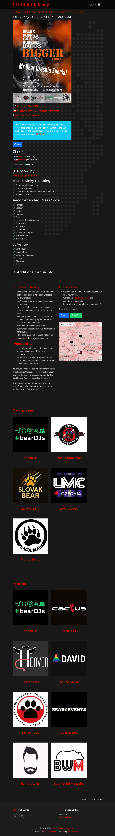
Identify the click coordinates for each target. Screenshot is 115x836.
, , (39, 111)
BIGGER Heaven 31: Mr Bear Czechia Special (54, 11)
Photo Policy (23, 344)
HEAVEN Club (28, 106)
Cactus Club (69, 631)
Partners (20, 584)
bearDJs (29, 165)
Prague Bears (30, 559)
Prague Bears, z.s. (26, 176)
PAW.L (21, 156)
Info (17, 144)
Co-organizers (24, 410)
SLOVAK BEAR (30, 508)
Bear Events (69, 732)
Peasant (22, 160)
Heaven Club (30, 682)
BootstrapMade (50, 832)
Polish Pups (30, 732)
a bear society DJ (81, 298)
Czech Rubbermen (69, 458)
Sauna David (69, 682)
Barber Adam (30, 783)
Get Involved (70, 287)
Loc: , (28, 115)
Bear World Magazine (69, 783)
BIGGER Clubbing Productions (63, 828)
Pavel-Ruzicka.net (73, 832)
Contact (64, 315)
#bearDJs (76, 315)
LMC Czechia (69, 508)
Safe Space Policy (28, 287)
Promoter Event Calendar (69, 817)
